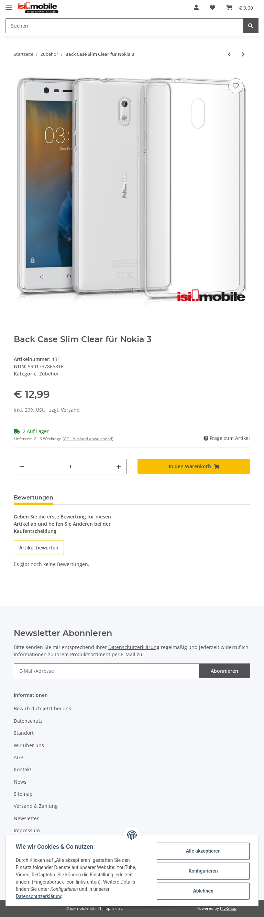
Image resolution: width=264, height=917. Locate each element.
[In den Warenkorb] (194, 466)
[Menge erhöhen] (118, 466)
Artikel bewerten (38, 547)
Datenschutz (28, 721)
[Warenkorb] (239, 7)
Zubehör (49, 373)
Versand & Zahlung (36, 806)
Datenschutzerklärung (134, 647)
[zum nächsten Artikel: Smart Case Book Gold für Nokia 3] (243, 54)
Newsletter (26, 818)
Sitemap (23, 794)
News (20, 782)
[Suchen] (124, 25)
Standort (24, 733)
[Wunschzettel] (212, 7)
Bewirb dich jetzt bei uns (42, 708)
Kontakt (22, 769)
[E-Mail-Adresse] (106, 670)
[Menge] (70, 466)
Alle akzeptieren (202, 851)
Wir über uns (29, 745)
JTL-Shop (228, 908)
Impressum (27, 830)
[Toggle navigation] (9, 4)
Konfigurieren (202, 871)
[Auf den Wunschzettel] (235, 85)
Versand (70, 409)
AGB (18, 757)
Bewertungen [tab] (33, 497)
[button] (196, 7)
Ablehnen (202, 891)
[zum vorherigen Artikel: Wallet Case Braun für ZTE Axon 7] (229, 54)
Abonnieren (224, 671)
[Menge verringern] (21, 466)
